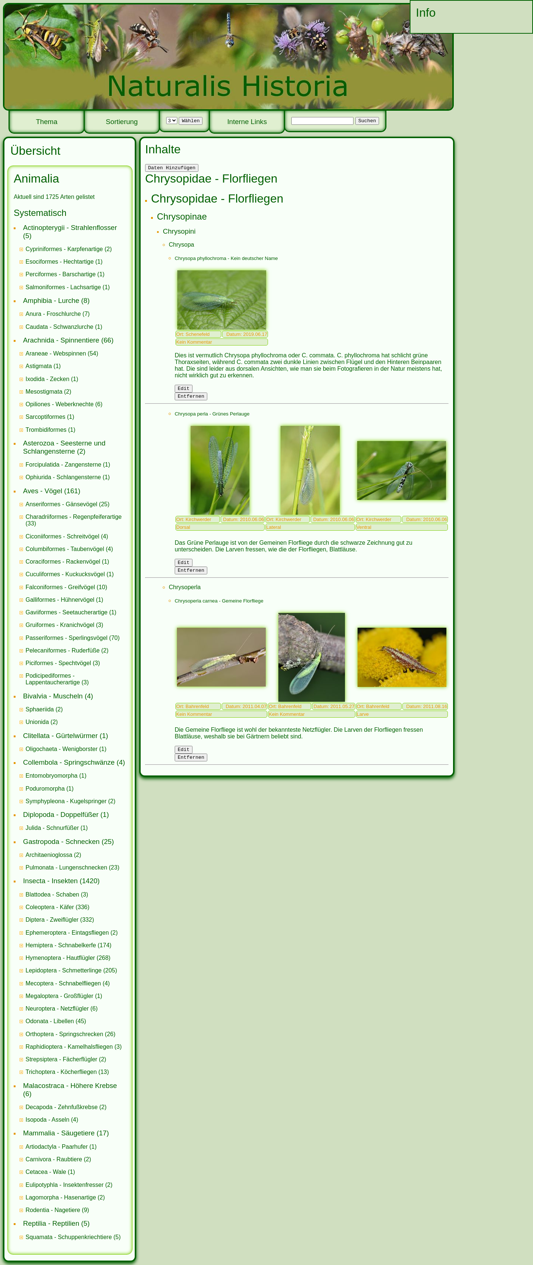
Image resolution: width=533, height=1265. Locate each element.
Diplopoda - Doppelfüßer (60, 814)
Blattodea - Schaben (52, 894)
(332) (60, 920)
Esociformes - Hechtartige (60, 261)
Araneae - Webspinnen (56, 353)
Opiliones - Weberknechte (60, 404)
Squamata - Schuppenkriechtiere (69, 1237)
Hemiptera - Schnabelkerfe (61, 945)
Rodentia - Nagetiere (53, 1210)
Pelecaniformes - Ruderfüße (63, 650)
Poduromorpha (45, 788)
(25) (68, 504)
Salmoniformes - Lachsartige (63, 287)
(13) (67, 1072)
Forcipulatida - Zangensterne (63, 464)
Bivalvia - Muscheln (53, 696)
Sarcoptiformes (46, 417)
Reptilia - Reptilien (51, 1223)
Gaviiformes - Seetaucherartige (67, 612)
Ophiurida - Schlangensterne (63, 477)
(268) (68, 958)
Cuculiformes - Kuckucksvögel (65, 574)
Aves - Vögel (42, 491)
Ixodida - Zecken (47, 379)
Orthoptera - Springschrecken (64, 1034)
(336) (58, 907)
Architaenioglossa (49, 855)
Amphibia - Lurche (51, 300)
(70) (73, 638)
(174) (68, 945)
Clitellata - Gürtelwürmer (60, 736)
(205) (71, 970)
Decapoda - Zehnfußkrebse (62, 1107)
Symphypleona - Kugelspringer (66, 801)
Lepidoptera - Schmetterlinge (63, 970)
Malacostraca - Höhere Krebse (70, 1085)
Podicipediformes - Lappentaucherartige (53, 678)
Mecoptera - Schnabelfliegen (63, 983)
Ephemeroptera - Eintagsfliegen (67, 932)
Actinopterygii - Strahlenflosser (70, 227)
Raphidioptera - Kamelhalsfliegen (69, 1047)
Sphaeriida (40, 709)
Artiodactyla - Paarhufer (57, 1147)
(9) (57, 1210)
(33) (74, 520)
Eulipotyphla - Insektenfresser (65, 1185)
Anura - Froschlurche (53, 314)
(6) (64, 404)
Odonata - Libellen (50, 1021)
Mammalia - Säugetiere (58, 1133)
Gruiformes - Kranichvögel (60, 625)
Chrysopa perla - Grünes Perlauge (212, 417)
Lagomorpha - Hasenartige (61, 1197)
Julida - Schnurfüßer (52, 828)
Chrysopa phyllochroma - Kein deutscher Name (226, 259)
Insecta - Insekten (50, 881)
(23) (73, 867)
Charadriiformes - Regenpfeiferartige (74, 517)
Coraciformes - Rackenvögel (63, 561)
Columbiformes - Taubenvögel (65, 549)
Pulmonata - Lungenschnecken (66, 867)
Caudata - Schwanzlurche (59, 327)
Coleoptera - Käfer (50, 907)
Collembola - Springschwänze (68, 762)
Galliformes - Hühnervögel (60, 600)
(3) (64, 625)
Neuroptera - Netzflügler (57, 1008)
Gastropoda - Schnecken (61, 841)
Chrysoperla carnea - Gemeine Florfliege (219, 606)
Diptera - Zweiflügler (52, 920)
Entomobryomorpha (52, 775)
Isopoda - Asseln (47, 1120)
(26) (70, 1034)
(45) (56, 1021)
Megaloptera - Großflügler (59, 996)
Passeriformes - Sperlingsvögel (66, 638)
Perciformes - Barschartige (60, 274)
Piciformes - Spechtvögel (58, 663)
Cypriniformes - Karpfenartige (64, 249)
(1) (64, 261)
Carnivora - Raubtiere (54, 1159)
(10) (66, 587)
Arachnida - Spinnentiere (61, 340)
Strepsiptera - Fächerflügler (61, 1059)
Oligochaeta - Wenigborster (61, 749)
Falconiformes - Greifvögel (60, 587)
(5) (73, 1237)
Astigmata (39, 366)
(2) (69, 249)
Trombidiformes (46, 430)
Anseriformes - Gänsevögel (61, 504)
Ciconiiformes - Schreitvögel (62, 536)
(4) (67, 536)
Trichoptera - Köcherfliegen (61, 1072)
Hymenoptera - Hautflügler (60, 958)
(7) (58, 314)
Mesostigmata (44, 391)
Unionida (37, 722)
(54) (62, 353)
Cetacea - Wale (46, 1172)
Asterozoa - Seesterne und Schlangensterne (64, 447)
